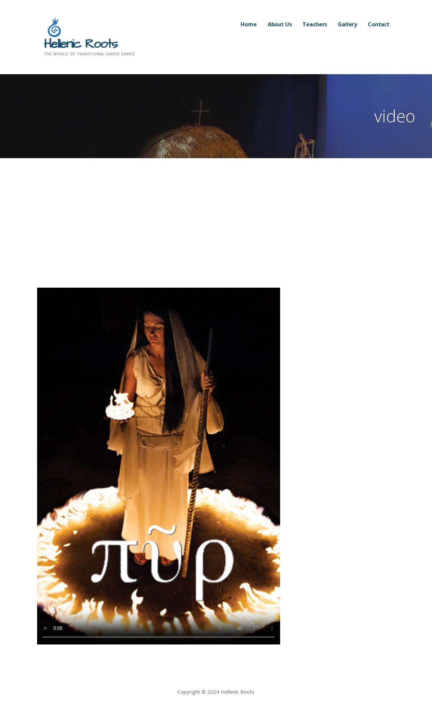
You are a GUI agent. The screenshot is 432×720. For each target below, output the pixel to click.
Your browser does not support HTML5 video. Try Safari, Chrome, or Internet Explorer (158, 466)
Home (248, 24)
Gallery (347, 24)
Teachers (314, 24)
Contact (378, 24)
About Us (280, 24)
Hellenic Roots (80, 44)
